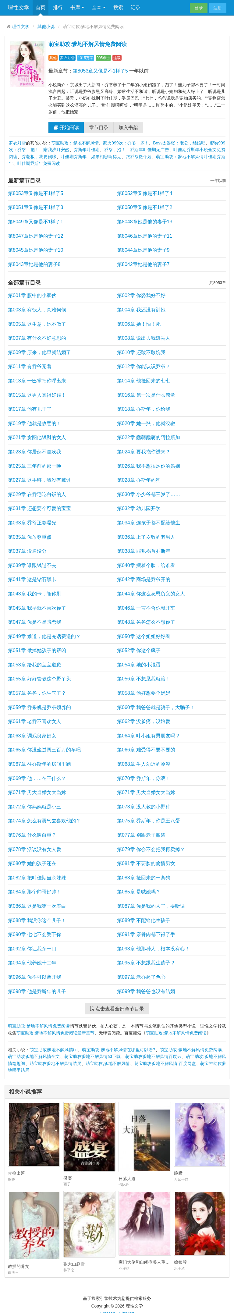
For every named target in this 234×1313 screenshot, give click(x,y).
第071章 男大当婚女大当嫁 (37, 792)
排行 (58, 7)
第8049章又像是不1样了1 (35, 221)
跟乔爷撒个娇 (139, 156)
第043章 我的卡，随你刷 (34, 593)
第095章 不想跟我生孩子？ (146, 962)
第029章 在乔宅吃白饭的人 (37, 494)
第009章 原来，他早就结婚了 (39, 352)
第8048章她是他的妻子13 (144, 221)
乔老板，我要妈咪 (39, 156)
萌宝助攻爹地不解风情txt (53, 1049)
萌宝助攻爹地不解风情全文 (34, 1056)
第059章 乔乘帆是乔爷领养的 (39, 707)
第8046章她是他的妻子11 (144, 236)
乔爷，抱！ (115, 149)
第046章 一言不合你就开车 (146, 608)
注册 (217, 7)
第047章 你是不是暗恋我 (34, 622)
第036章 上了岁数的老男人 (146, 537)
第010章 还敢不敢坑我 (141, 352)
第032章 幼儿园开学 (139, 508)
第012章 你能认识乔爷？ (143, 366)
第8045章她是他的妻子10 (35, 250)
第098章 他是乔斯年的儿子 (37, 991)
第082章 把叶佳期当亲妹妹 (37, 877)
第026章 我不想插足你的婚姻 (148, 466)
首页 (40, 7)
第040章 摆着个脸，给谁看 (146, 565)
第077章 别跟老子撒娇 (141, 835)
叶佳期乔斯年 (74, 156)
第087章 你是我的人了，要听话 (151, 906)
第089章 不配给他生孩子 (143, 920)
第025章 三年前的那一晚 (34, 466)
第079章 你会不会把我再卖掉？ (151, 849)
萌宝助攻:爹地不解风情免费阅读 (87, 44)
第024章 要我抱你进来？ (143, 451)
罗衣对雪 (67, 58)
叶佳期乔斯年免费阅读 (38, 163)
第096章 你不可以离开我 (34, 977)
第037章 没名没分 (27, 551)
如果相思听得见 (106, 156)
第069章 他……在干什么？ (37, 778)
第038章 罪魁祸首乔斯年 (143, 551)
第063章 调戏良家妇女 (32, 735)
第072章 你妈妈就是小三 (34, 806)
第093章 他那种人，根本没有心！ (153, 948)
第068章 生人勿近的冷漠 (143, 764)
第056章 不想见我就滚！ (143, 678)
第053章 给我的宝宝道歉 (34, 664)
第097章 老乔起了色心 (141, 977)
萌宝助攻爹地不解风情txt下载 (92, 1056)
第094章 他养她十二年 (32, 962)
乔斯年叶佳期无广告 (149, 149)
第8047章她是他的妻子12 (35, 236)
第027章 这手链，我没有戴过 (39, 480)
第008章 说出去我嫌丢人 (143, 338)
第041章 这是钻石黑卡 (32, 579)
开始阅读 (66, 127)
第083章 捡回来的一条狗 (143, 877)
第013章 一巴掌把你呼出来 (37, 380)
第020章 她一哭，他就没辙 (146, 423)
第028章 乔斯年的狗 (139, 480)
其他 (53, 58)
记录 (135, 7)
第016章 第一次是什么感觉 (146, 395)
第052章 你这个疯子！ (141, 650)
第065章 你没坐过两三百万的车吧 (44, 749)
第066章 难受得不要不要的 (146, 749)
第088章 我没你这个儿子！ (37, 920)
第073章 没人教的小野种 (143, 806)
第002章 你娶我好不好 (141, 295)
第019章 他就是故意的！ (34, 423)
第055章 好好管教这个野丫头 (39, 678)
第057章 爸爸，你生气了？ (37, 693)
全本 (98, 7)
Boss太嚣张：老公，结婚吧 (179, 142)
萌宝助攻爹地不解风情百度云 (153, 1056)
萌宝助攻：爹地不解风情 (75, 142)
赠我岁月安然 (56, 149)
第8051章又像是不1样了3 (35, 207)
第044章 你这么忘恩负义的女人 (151, 593)
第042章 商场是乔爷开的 (143, 579)
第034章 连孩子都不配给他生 (148, 522)
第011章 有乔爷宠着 (29, 366)
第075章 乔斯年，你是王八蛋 (148, 820)
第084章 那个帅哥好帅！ (34, 891)
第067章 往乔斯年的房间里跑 (39, 764)
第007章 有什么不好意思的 (37, 338)
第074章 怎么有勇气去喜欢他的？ (44, 820)
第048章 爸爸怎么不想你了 (146, 622)
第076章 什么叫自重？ (32, 835)
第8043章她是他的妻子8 (34, 264)
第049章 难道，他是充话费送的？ (44, 636)
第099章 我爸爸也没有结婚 (146, 991)
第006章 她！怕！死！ (141, 324)
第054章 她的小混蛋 (139, 664)
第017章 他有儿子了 (29, 409)
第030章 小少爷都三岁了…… (148, 494)
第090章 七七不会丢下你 (34, 934)
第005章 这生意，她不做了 (37, 324)
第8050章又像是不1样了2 (144, 207)
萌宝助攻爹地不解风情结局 (55, 1063)
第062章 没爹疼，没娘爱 (143, 721)
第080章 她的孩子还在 (32, 863)
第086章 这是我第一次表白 (37, 906)
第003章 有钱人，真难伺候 (37, 309)
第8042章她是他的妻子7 (143, 264)
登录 (198, 7)
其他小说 (46, 26)
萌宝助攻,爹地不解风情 (108, 1063)
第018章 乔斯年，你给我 (143, 409)
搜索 (118, 7)
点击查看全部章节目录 (117, 1009)
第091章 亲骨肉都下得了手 (146, 934)
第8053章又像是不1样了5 (100, 70)
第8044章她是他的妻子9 (143, 250)
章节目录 (98, 127)
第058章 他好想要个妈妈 (143, 693)
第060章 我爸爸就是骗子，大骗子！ (156, 707)
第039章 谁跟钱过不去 (32, 565)
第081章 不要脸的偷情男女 (146, 863)
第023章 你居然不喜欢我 (34, 451)
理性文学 (19, 8)
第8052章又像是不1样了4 (144, 193)
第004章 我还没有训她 (141, 309)
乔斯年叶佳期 (87, 149)
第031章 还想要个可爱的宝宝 (39, 508)
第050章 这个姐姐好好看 (143, 636)
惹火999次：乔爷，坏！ (126, 142)
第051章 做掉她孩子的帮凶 (37, 650)
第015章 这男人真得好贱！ (37, 395)
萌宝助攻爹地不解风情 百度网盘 (165, 1063)
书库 (77, 7)
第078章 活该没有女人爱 (34, 849)
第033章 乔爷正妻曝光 (32, 522)
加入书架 (128, 127)
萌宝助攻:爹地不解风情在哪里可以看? (118, 1049)
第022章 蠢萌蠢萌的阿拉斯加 (148, 437)
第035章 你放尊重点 (29, 537)
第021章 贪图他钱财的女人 (37, 437)
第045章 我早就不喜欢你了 (37, 608)
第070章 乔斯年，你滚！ (143, 778)
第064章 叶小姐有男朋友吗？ (148, 735)
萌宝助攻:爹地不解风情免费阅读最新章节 (55, 1033)
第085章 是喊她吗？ (139, 891)
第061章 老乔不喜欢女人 (34, 721)
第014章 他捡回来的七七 (143, 380)
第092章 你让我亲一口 (32, 948)
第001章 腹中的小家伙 (32, 295)
